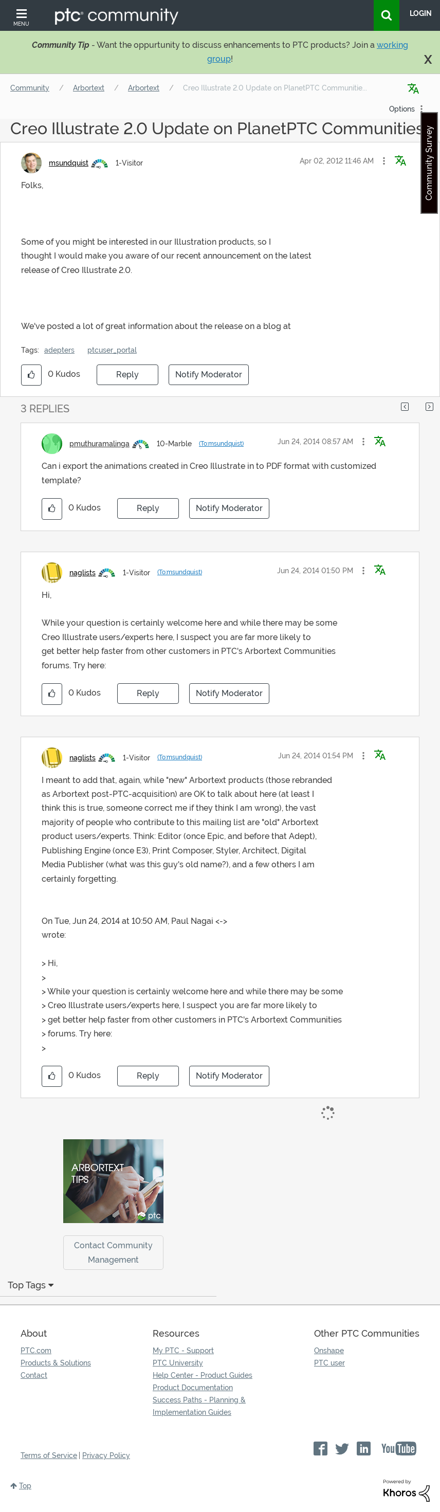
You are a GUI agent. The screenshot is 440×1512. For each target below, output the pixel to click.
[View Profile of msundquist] (68, 163)
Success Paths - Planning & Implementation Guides (199, 1406)
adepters (59, 350)
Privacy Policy (106, 1455)
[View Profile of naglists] (82, 573)
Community (29, 88)
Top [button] (25, 1486)
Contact (34, 1375)
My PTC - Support (183, 1350)
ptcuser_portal (112, 350)
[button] (384, 161)
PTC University (178, 1363)
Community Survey (429, 163)
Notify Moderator (208, 374)
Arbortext (88, 88)
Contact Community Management (113, 1252)
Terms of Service (49, 1455)
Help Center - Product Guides (202, 1375)
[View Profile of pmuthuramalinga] (99, 444)
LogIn (421, 13)
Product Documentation (193, 1387)
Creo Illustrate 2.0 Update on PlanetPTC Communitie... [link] (275, 88)
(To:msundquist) (221, 443)
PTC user (329, 1363)
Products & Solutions (56, 1363)
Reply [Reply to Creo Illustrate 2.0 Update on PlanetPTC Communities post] (127, 374)
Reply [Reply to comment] (148, 508)
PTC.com (36, 1350)
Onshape (329, 1350)
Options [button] (402, 109)
